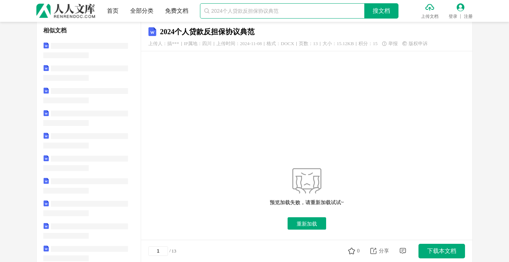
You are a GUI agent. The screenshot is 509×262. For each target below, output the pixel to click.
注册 (468, 16)
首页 (113, 11)
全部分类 (141, 11)
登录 (453, 16)
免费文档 (176, 11)
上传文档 (429, 16)
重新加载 (307, 224)
